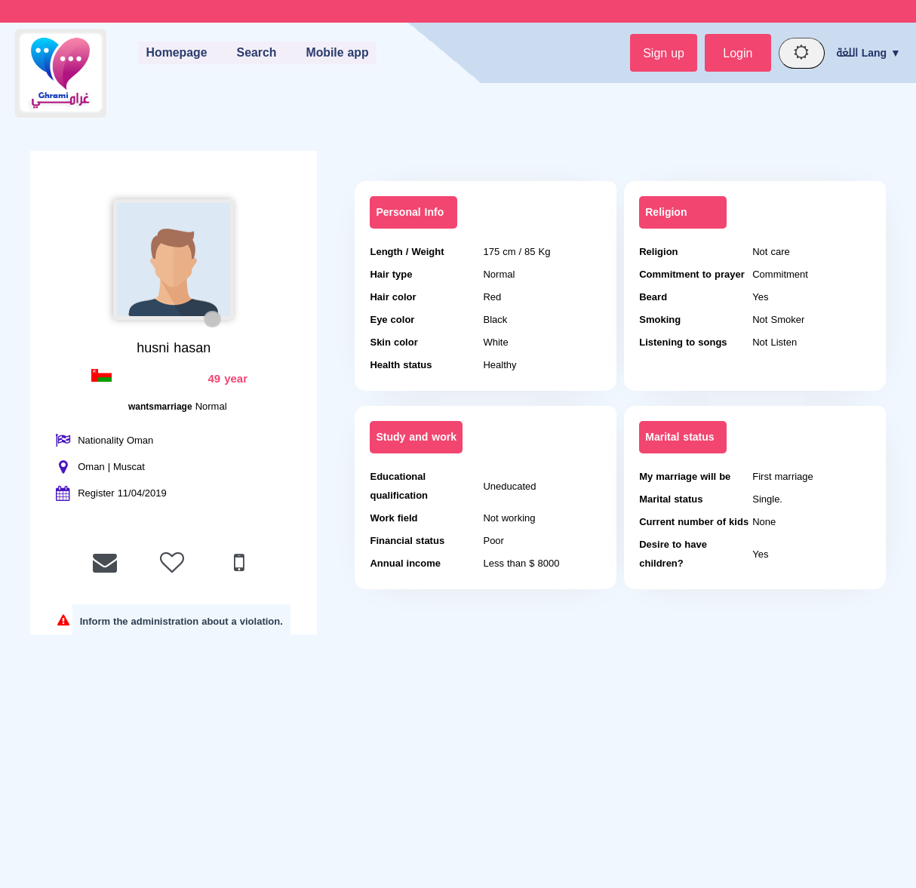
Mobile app (337, 53)
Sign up (659, 53)
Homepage (174, 53)
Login (734, 53)
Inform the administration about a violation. (181, 622)
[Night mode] (800, 53)
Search (255, 53)
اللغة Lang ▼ (868, 53)
